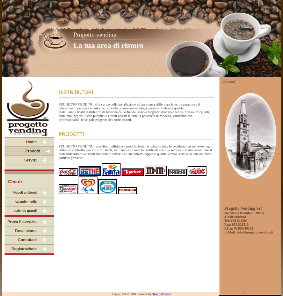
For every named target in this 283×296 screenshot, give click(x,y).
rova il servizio (22, 221)
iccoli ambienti (25, 192)
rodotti (33, 151)
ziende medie (26, 201)
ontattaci (27, 240)
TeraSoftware (161, 294)
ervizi (30, 160)
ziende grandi (25, 210)
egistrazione (24, 249)
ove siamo (26, 231)
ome (31, 142)
